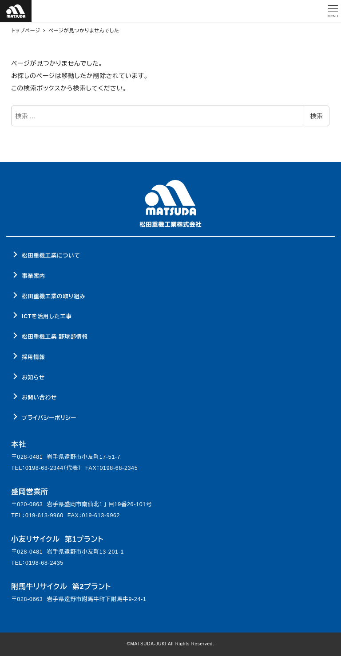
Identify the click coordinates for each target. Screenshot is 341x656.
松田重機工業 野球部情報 (55, 337)
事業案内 (33, 276)
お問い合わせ (39, 397)
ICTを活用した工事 (46, 316)
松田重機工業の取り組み (53, 296)
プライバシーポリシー (49, 418)
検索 (316, 116)
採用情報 (33, 357)
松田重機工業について (51, 256)
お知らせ (33, 378)
